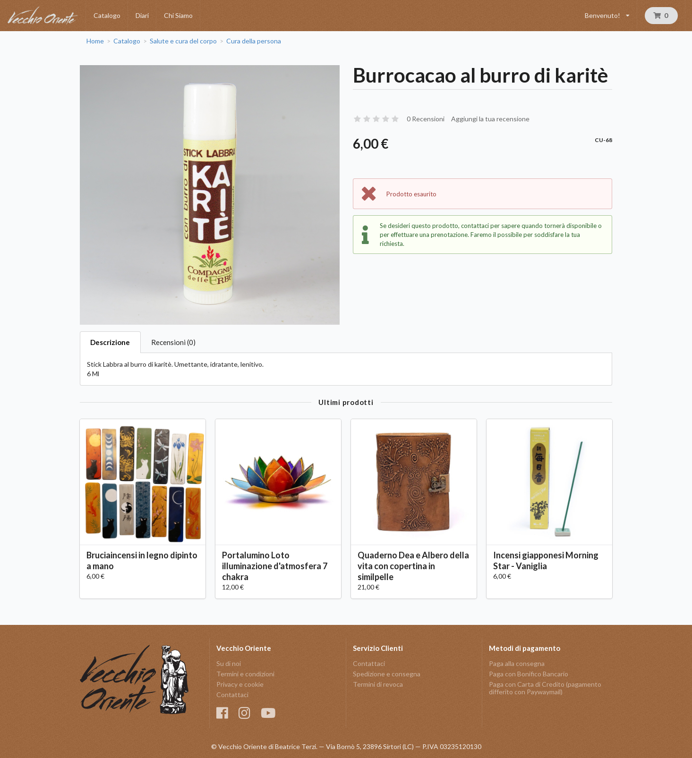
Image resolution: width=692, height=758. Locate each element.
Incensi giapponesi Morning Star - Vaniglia (545, 560)
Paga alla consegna (517, 663)
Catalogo (107, 15)
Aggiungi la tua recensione (490, 119)
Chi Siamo (178, 15)
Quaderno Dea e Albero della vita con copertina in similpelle (413, 566)
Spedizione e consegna (386, 674)
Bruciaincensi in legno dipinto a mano (141, 560)
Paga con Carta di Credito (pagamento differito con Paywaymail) (545, 688)
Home (95, 41)
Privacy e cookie (240, 684)
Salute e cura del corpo (183, 41)
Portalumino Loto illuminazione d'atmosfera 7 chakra (274, 566)
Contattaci (232, 695)
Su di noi (228, 663)
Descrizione (110, 342)
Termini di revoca (378, 684)
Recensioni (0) (173, 342)
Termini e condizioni (245, 674)
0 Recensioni (425, 119)
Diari (142, 15)
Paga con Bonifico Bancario (528, 674)
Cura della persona (253, 41)
